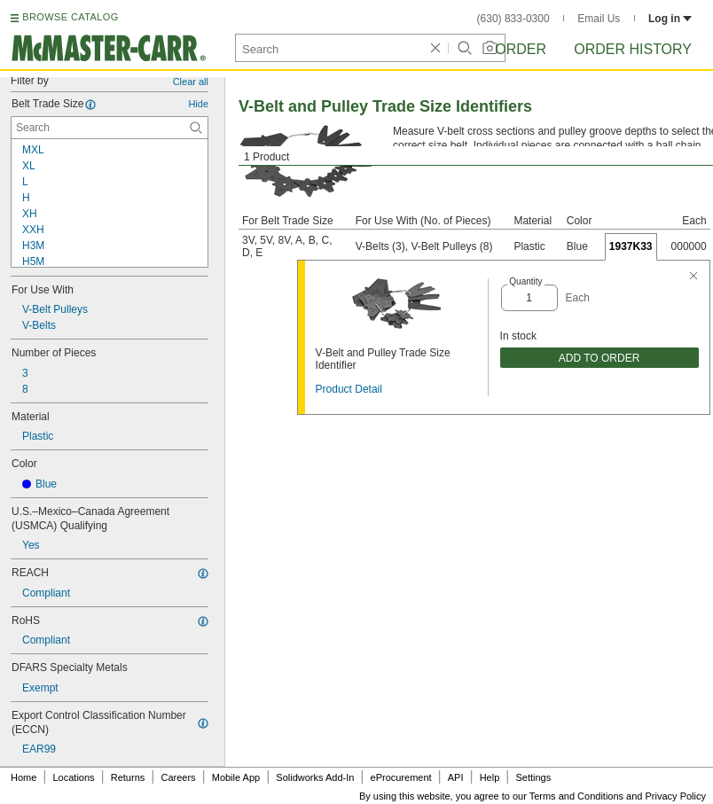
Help (490, 777)
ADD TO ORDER (599, 358)
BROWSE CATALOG (70, 17)
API (456, 777)
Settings (533, 777)
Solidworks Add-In (315, 777)
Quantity (525, 281)
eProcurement (401, 777)
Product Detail (349, 389)
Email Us (598, 18)
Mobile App (236, 777)
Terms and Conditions (576, 796)
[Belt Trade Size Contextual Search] (109, 127)
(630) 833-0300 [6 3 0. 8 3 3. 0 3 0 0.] (513, 18)
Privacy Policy (676, 796)
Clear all (190, 81)
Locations (74, 777)
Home (23, 777)
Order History (633, 49)
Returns (128, 777)
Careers (178, 777)
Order (520, 49)
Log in (670, 18)
